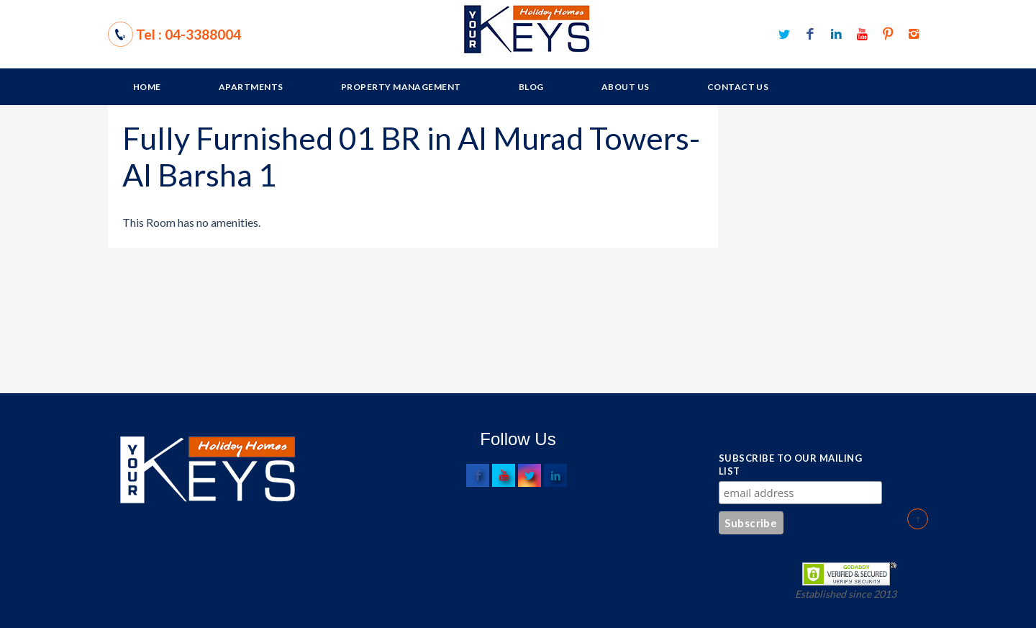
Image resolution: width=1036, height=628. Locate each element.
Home (147, 86)
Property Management (401, 86)
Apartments (251, 86)
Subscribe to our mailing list (790, 464)
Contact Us (738, 86)
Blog (531, 86)
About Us (625, 86)
